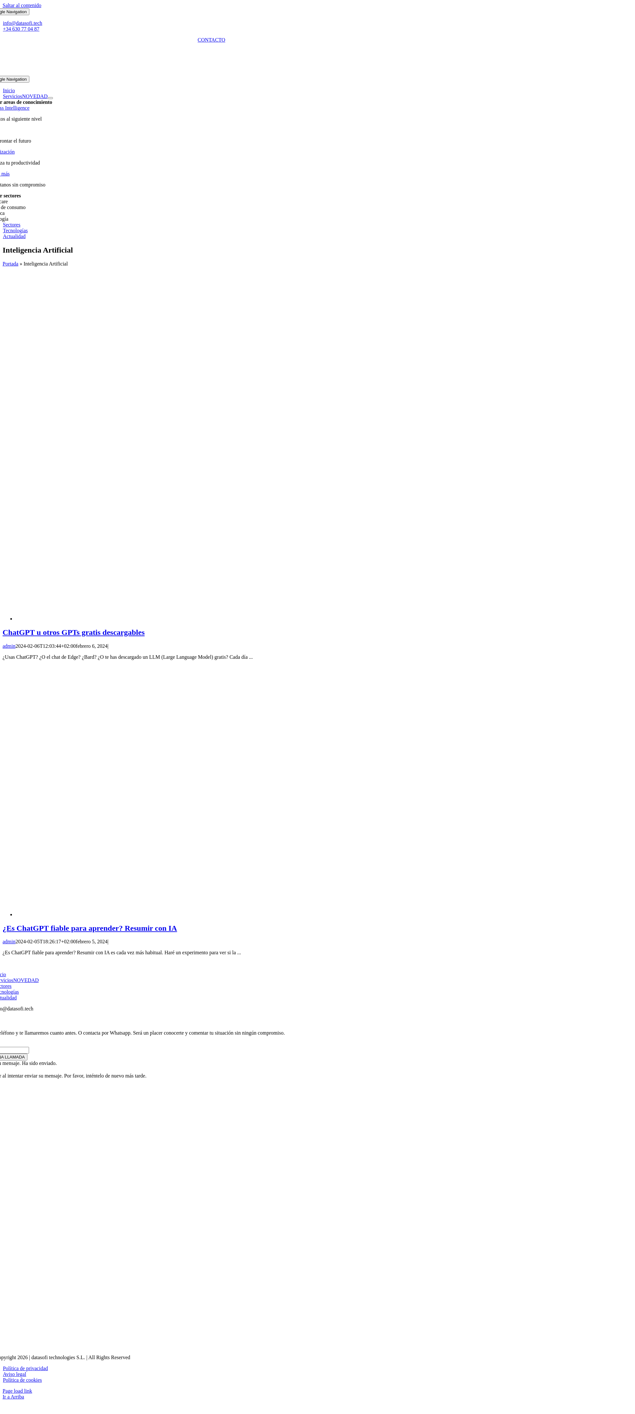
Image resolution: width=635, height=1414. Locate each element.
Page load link (17, 1391)
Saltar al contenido (22, 5)
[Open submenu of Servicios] (50, 98)
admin (9, 646)
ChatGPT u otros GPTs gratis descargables (74, 632)
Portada (10, 263)
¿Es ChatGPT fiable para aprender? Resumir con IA (90, 928)
